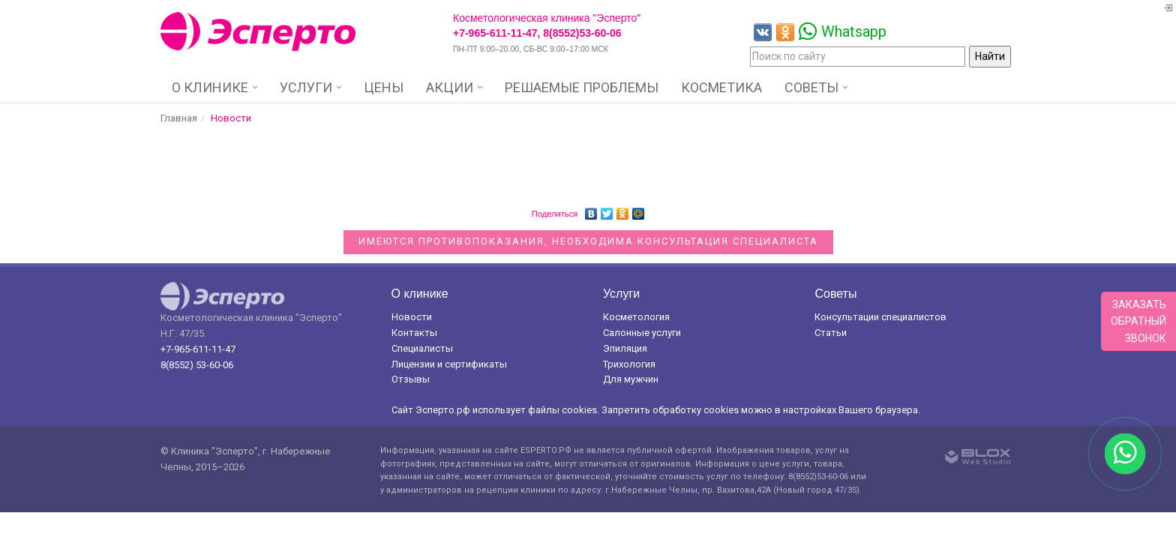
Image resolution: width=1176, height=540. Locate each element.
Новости (412, 316)
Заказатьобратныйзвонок (1138, 321)
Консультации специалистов (880, 316)
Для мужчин (630, 379)
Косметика (721, 87)
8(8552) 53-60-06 (196, 364)
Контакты (414, 332)
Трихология (629, 364)
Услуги (306, 87)
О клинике (210, 87)
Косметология (636, 316)
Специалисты (422, 348)
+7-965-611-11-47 (198, 349)
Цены (384, 87)
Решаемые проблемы (581, 87)
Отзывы (411, 379)
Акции (449, 87)
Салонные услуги (642, 332)
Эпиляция (625, 348)
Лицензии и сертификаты (449, 364)
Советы (811, 87)
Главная (178, 118)
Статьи (830, 332)
